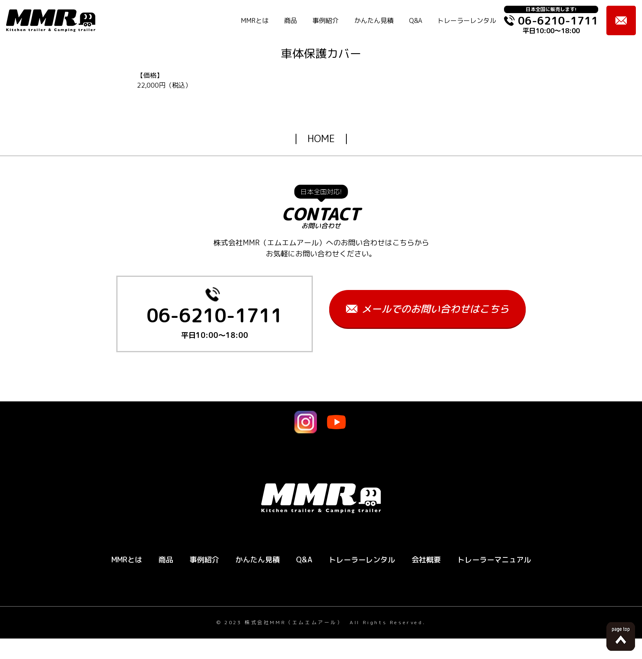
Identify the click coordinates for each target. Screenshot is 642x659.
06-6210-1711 (215, 315)
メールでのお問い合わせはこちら (427, 316)
